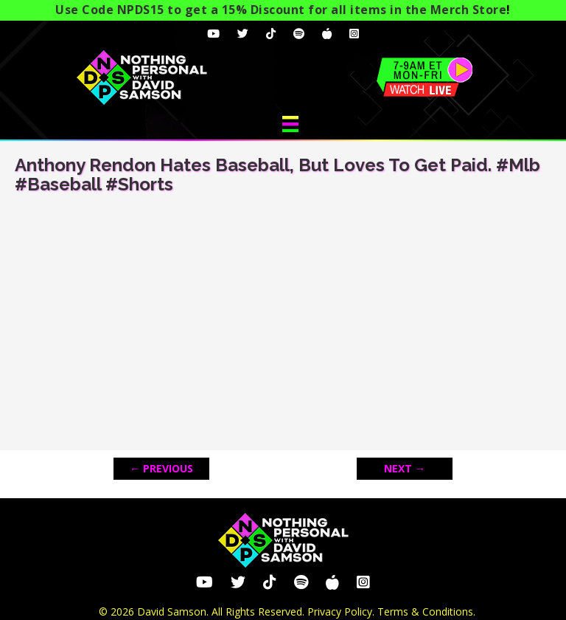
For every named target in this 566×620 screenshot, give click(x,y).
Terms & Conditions (425, 611)
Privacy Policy (339, 611)
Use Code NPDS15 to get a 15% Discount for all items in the (280, 9)
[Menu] (290, 124)
